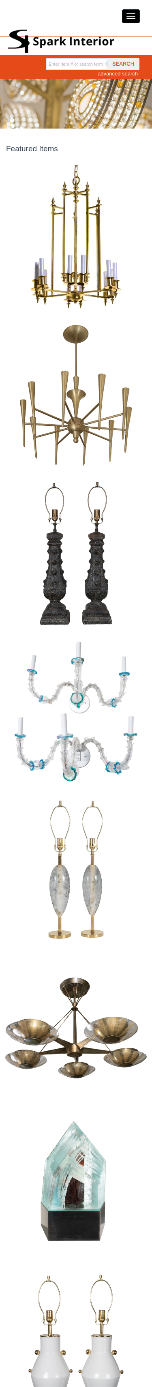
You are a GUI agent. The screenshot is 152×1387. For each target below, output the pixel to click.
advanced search (118, 74)
